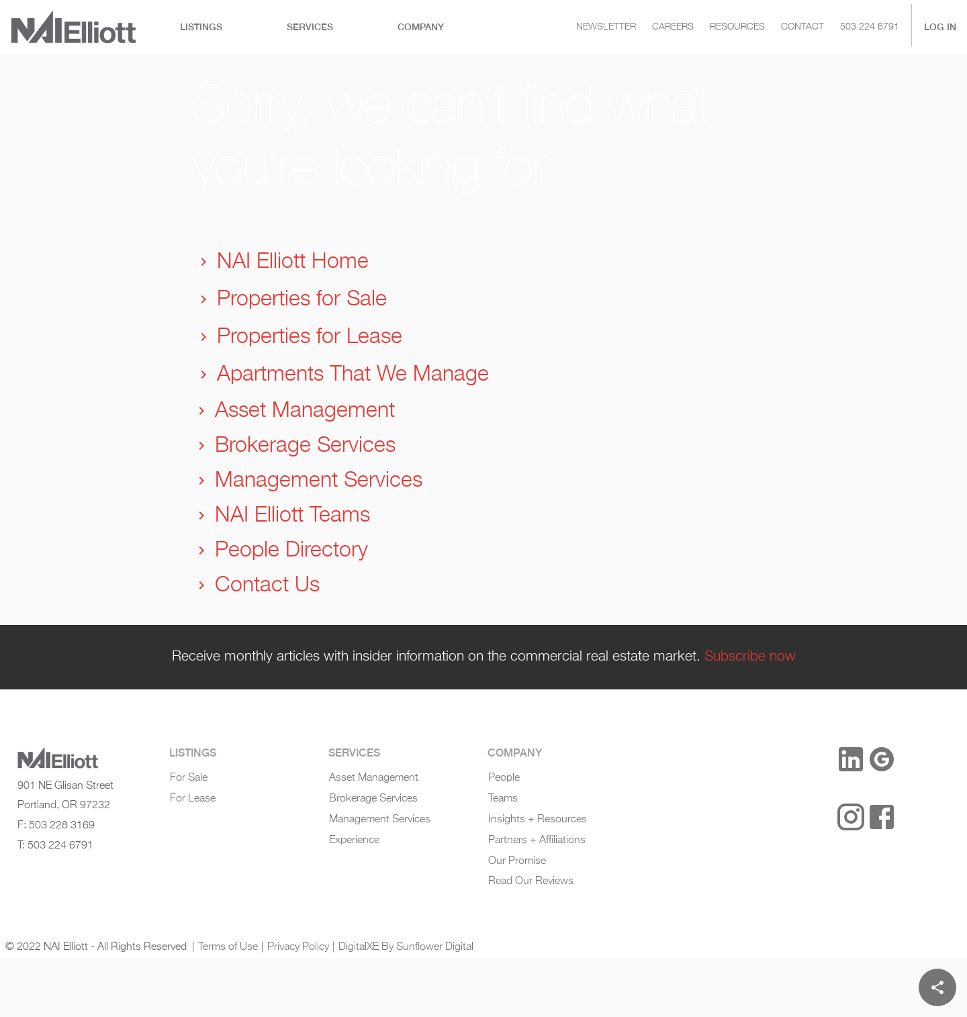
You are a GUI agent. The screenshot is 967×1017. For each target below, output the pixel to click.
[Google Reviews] (882, 759)
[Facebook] (882, 817)
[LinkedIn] (851, 759)
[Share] (937, 987)
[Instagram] (851, 817)
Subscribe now (750, 656)
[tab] (201, 27)
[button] (806, 760)
